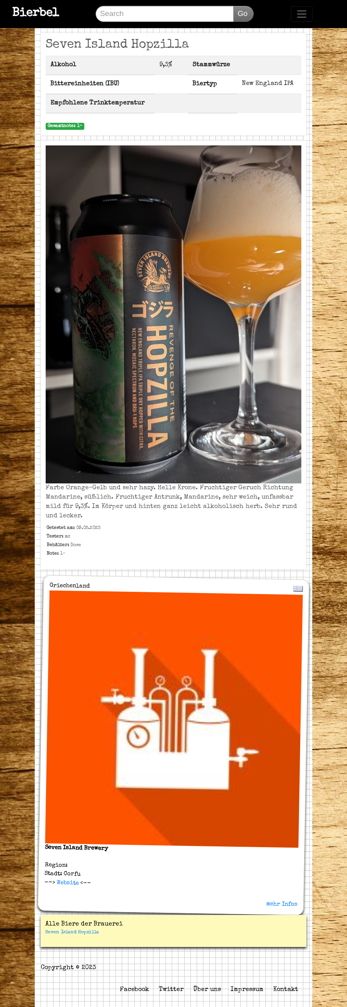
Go (243, 13)
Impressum (247, 990)
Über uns (207, 990)
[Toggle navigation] (302, 14)
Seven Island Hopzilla (72, 932)
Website (67, 883)
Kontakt (285, 990)
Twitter (171, 990)
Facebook (134, 990)
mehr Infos (281, 904)
